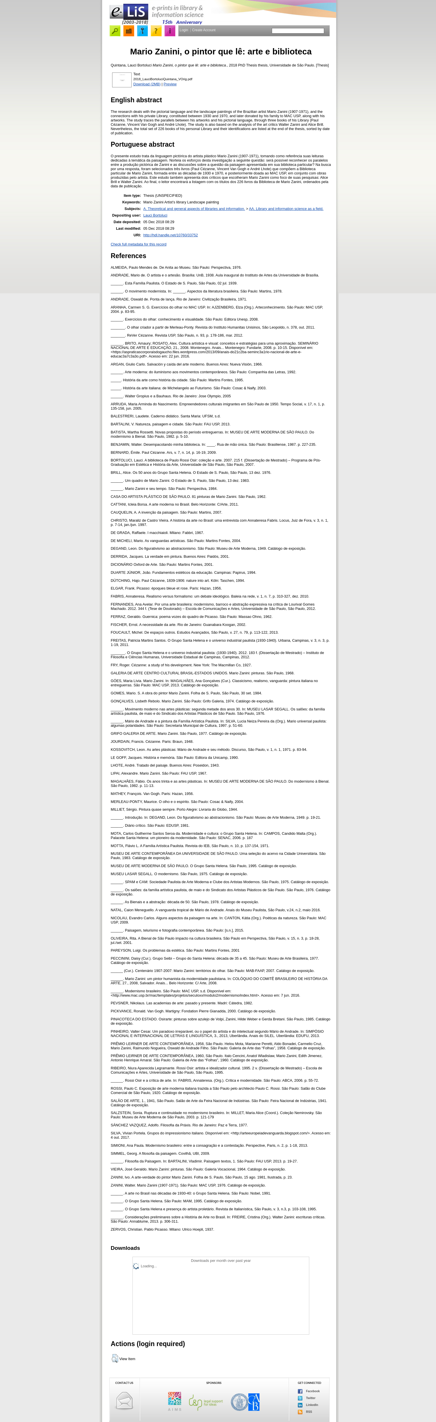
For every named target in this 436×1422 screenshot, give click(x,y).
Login (184, 30)
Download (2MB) (146, 84)
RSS (305, 1412)
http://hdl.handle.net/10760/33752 (170, 235)
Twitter (307, 1398)
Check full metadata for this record (139, 244)
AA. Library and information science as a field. (286, 209)
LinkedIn (308, 1405)
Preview (170, 84)
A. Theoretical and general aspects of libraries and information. (194, 209)
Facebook (309, 1391)
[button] (115, 1358)
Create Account (203, 30)
